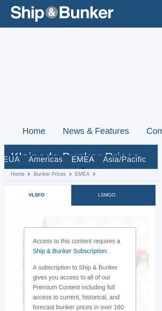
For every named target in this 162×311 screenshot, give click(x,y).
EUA (11, 159)
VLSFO (36, 194)
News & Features (96, 131)
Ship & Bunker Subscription (69, 251)
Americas (46, 159)
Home (33, 131)
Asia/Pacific (124, 159)
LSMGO (106, 194)
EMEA (82, 159)
